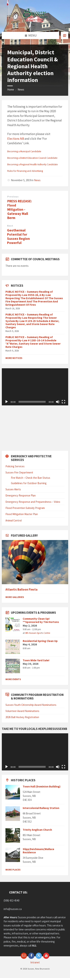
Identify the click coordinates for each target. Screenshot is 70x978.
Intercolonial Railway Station (41, 808)
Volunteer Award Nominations (22, 711)
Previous (13, 196)
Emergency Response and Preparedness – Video (32, 501)
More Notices (13, 358)
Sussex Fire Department (19, 472)
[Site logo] (35, 25)
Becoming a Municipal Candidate (24, 151)
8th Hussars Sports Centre (37, 633)
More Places (13, 869)
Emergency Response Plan (20, 495)
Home (10, 89)
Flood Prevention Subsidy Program (25, 508)
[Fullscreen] (63, 402)
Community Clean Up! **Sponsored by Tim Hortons (41, 620)
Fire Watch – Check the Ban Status (30, 477)
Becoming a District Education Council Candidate (32, 157)
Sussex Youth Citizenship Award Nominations (30, 705)
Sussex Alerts (13, 489)
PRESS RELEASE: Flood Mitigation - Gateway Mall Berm (19, 209)
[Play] (6, 402)
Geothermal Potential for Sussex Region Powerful (18, 236)
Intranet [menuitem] (35, 962)
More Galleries (14, 597)
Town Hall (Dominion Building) (41, 786)
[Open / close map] (64, 35)
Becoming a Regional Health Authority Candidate (32, 164)
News (21, 89)
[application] (35, 386)
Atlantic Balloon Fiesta (21, 589)
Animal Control (13, 520)
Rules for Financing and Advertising (25, 170)
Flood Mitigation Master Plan (21, 514)
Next (10, 225)
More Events (13, 679)
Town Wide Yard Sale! (36, 660)
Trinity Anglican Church (37, 829)
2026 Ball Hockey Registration (22, 717)
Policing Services (15, 466)
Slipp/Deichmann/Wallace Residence (38, 850)
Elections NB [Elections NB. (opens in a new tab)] (15, 139)
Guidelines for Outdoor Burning (29, 483)
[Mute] (57, 402)
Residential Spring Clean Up (40, 641)
